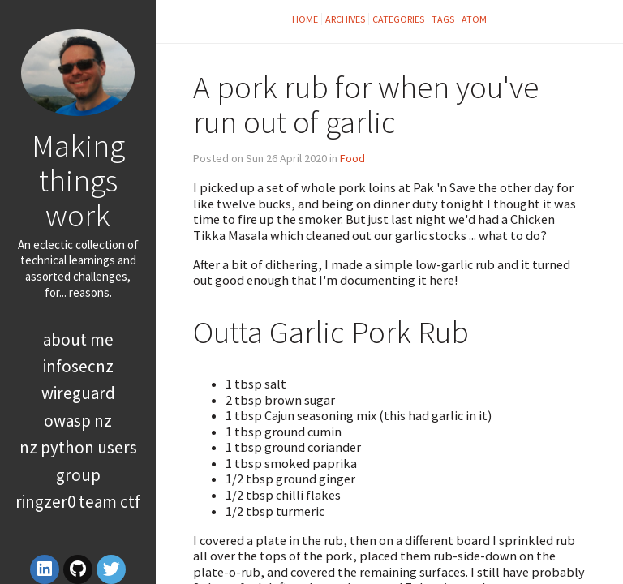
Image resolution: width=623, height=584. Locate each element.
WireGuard (78, 393)
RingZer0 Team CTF (77, 502)
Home (305, 19)
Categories (398, 19)
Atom (474, 19)
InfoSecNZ (78, 366)
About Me (78, 339)
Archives (345, 19)
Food (352, 158)
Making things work (78, 180)
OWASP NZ (78, 421)
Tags (443, 19)
